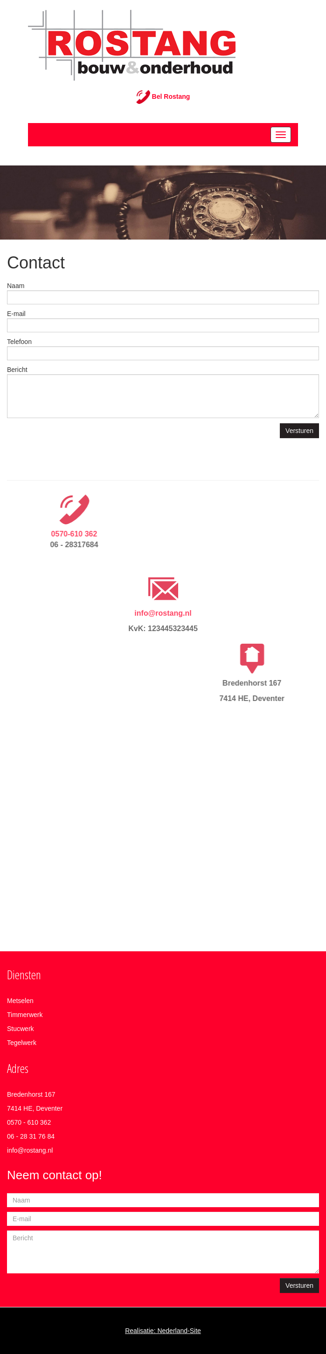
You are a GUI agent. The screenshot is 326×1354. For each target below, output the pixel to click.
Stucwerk (20, 1028)
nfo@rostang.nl (30, 1150)
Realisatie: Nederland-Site (163, 1330)
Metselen (20, 1000)
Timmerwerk (24, 1014)
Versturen (299, 430)
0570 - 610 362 (29, 1122)
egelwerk (23, 1042)
